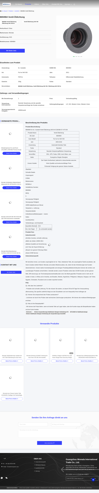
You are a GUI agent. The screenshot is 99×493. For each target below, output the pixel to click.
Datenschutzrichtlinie (12, 487)
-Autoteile (16, 11)
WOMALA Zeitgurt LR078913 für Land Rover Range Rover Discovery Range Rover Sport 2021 (62, 356)
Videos (36, 4)
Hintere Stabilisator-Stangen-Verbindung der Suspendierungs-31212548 (45, 313)
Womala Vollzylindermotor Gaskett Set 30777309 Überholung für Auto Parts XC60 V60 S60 (12, 356)
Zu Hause (18, 4)
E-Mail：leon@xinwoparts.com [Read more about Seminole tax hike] (10, 466)
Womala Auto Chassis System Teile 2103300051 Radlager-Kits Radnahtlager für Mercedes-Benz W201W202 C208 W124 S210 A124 (11, 394)
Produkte (28, 4)
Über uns (45, 4)
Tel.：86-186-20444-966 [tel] (8, 463)
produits (10, 11)
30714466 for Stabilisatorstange (78, 312)
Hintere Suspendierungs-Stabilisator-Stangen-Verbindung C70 (51, 312)
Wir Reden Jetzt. (12, 50)
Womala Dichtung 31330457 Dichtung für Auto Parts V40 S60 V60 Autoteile (37, 356)
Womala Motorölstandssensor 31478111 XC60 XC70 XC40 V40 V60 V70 (11, 253)
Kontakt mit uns (57, 4)
